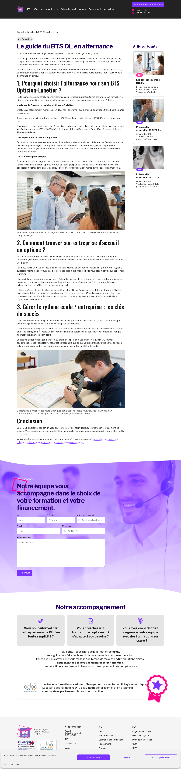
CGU (134, 744)
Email (20, 526)
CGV (134, 748)
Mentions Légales (140, 735)
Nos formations (49, 9)
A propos (103, 748)
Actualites (109, 9)
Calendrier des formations (73, 9)
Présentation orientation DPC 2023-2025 (148, 129)
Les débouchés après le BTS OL (148, 81)
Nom (19, 515)
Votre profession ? (85, 515)
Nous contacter (144, 10)
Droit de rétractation (142, 740)
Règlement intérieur (142, 731)
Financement (95, 9)
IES (28, 9)
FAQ (134, 727)
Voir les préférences (161, 757)
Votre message (24, 537)
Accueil (20, 32)
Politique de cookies (11, 764)
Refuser (127, 757)
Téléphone (66, 526)
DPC (35, 9)
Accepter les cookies (94, 757)
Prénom (51, 515)
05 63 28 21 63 (143, 13)
